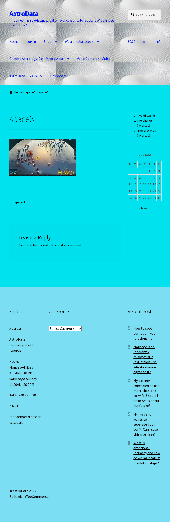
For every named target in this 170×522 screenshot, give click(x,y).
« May (143, 208)
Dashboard (58, 76)
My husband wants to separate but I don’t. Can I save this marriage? (145, 424)
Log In (31, 41)
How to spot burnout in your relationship (145, 333)
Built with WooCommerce (28, 496)
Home (14, 41)
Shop (47, 41)
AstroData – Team (23, 76)
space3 (30, 92)
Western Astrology (79, 41)
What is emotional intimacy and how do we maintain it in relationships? (146, 453)
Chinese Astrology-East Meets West (36, 58)
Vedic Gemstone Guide (93, 58)
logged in (44, 245)
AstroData (24, 13)
